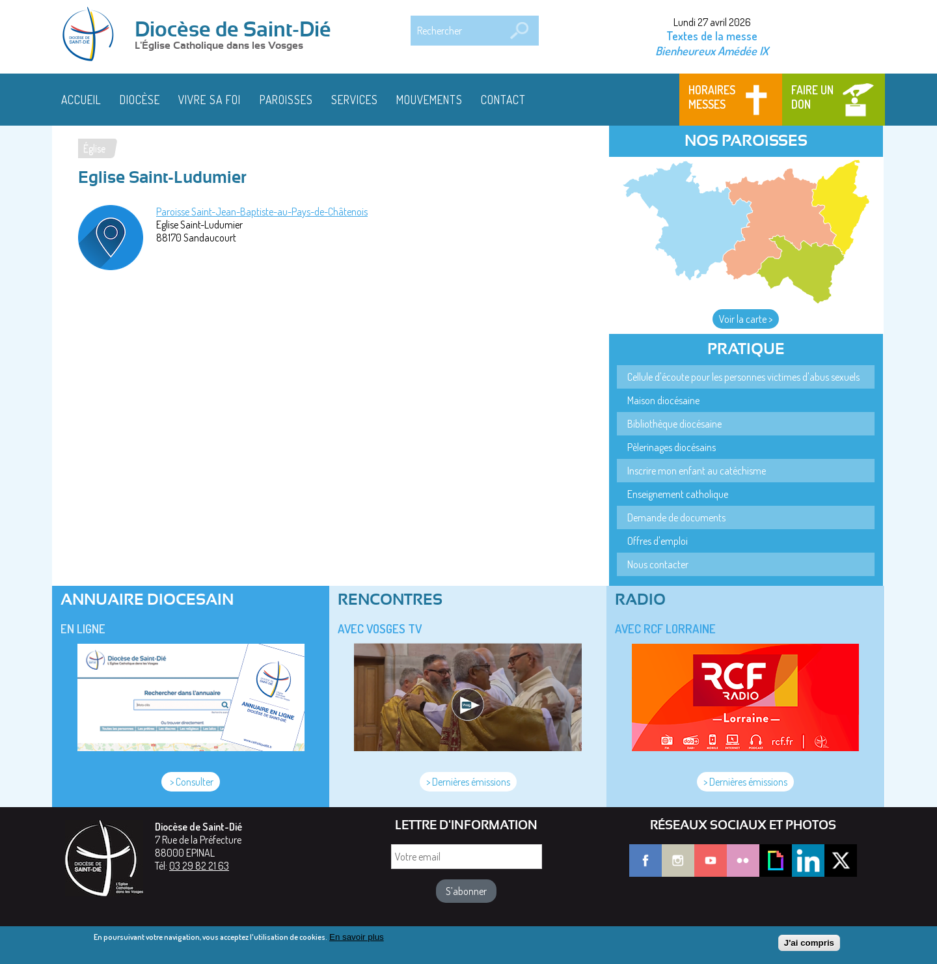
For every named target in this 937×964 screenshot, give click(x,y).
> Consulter (190, 781)
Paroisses (286, 99)
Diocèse (140, 99)
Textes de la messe (711, 36)
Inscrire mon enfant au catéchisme (696, 470)
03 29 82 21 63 (199, 865)
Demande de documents (676, 517)
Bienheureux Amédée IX (711, 50)
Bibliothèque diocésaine (674, 423)
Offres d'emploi (657, 540)
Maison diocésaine (663, 400)
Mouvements (429, 99)
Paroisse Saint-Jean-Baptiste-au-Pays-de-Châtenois (262, 211)
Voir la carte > (745, 318)
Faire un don (812, 97)
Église (94, 148)
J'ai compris (809, 947)
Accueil (81, 99)
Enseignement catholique (677, 494)
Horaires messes (711, 97)
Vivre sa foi (209, 99)
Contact (503, 99)
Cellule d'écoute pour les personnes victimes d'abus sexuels (743, 376)
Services (354, 99)
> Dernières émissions (468, 781)
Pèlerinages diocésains (671, 447)
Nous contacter (657, 564)
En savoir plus (356, 940)
